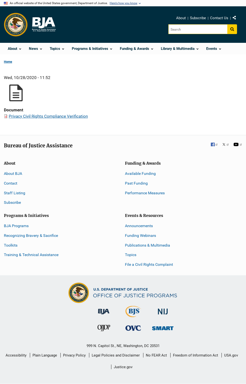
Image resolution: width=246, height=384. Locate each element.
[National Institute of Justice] (163, 309)
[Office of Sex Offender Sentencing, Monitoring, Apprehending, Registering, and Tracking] (162, 327)
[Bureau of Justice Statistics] (133, 315)
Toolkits (10, 245)
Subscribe (198, 18)
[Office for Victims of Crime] (133, 328)
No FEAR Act (156, 355)
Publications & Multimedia (147, 245)
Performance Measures (145, 193)
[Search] (197, 29)
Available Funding (140, 173)
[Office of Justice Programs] (16, 24)
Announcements (139, 225)
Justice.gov (123, 367)
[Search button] (232, 29)
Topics (130, 254)
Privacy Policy (74, 355)
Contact (10, 183)
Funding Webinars (140, 235)
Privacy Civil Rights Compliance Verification (48, 116)
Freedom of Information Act (195, 355)
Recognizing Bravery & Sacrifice (31, 235)
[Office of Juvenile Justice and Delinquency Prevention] (104, 329)
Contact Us (219, 18)
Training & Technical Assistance (31, 254)
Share (236, 19)
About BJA (13, 173)
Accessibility (16, 355)
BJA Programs (16, 225)
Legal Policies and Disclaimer (116, 355)
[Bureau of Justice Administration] (103, 309)
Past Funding (136, 183)
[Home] (44, 25)
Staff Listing (14, 193)
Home (8, 61)
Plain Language (45, 355)
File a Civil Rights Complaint (149, 264)
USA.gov (231, 355)
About (181, 18)
